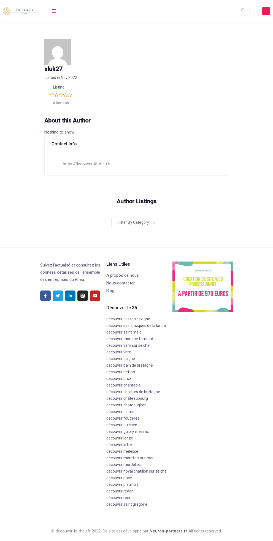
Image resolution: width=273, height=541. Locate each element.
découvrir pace (119, 478)
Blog (110, 290)
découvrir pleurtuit (122, 484)
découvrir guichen (121, 425)
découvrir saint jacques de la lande (136, 325)
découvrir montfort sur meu (130, 458)
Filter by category (133, 222)
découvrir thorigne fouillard (129, 339)
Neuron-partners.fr (168, 531)
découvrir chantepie (123, 385)
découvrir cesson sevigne (128, 319)
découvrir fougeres (122, 418)
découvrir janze (119, 438)
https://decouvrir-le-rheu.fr (87, 163)
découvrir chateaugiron (126, 405)
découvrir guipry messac (127, 431)
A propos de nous (122, 275)
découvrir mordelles (123, 464)
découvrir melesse (122, 451)
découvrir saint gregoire (126, 504)
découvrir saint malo (124, 332)
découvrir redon (120, 491)
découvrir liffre (119, 445)
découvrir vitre (118, 352)
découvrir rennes (121, 497)
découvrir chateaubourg (127, 398)
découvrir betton (120, 372)
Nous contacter (120, 283)
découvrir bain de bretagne (129, 365)
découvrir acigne (120, 358)
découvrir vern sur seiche (128, 345)
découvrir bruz (118, 378)
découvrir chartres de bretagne (133, 392)
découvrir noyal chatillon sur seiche (136, 471)
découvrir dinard (120, 411)
